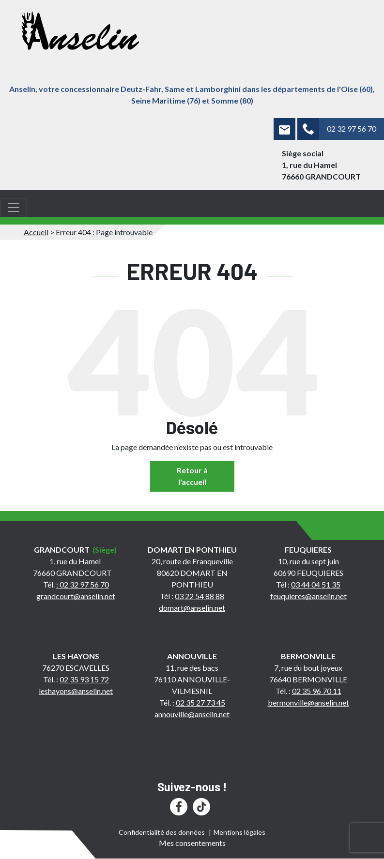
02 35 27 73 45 (200, 702)
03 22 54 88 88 (199, 596)
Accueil (36, 232)
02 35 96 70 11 (316, 690)
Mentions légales (239, 832)
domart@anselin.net (192, 607)
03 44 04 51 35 (315, 584)
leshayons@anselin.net (76, 690)
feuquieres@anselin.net (308, 596)
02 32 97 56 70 (351, 128)
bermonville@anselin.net (308, 702)
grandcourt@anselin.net (75, 596)
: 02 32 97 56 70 (82, 584)
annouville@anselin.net (192, 714)
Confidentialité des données (162, 832)
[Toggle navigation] (13, 207)
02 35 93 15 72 (84, 679)
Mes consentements (192, 842)
